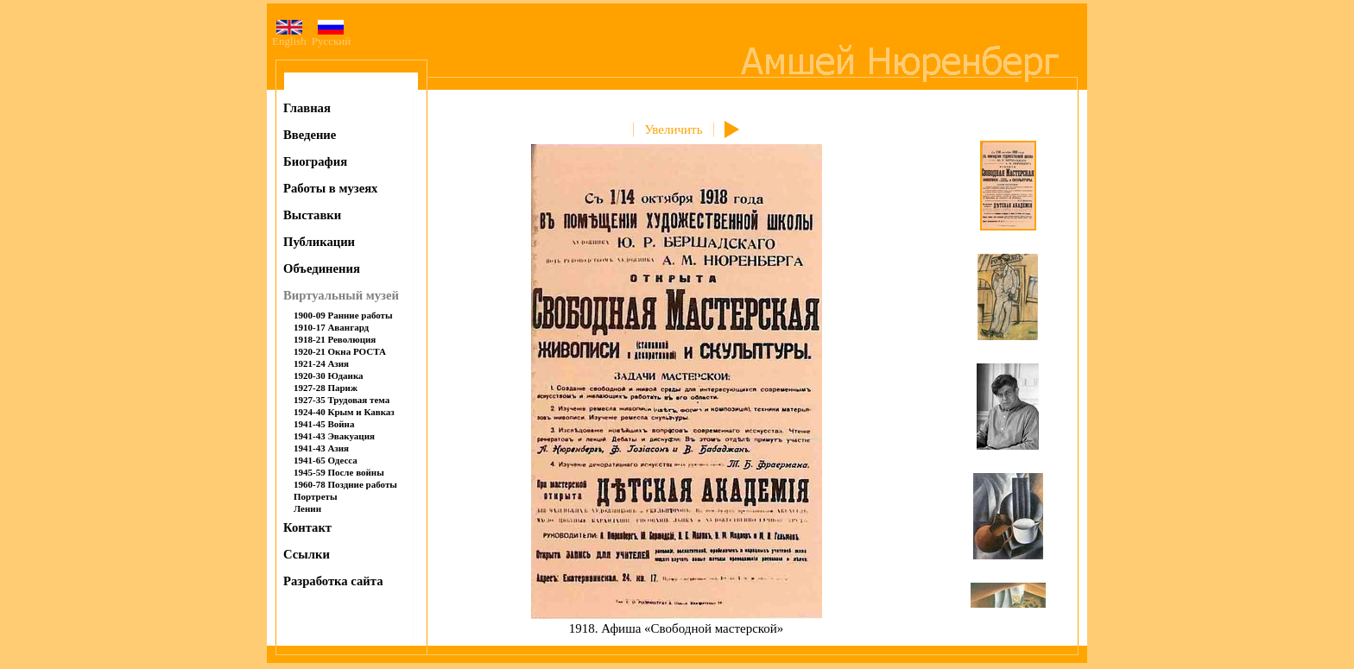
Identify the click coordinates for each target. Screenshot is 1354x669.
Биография (315, 161)
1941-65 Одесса (325, 460)
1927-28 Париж (325, 387)
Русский (331, 35)
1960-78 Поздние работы (345, 484)
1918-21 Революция (335, 339)
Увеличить (673, 129)
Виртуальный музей (341, 295)
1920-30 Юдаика (329, 375)
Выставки (312, 215)
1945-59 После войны (339, 472)
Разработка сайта (333, 581)
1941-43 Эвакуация (334, 436)
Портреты (316, 496)
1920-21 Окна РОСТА (340, 351)
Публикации (319, 242)
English (289, 35)
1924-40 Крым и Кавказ (344, 412)
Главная (307, 108)
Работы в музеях (330, 188)
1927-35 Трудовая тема (341, 399)
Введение (309, 135)
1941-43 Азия (321, 448)
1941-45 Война (324, 424)
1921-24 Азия (321, 363)
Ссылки (306, 554)
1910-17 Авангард (331, 327)
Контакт (307, 527)
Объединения (321, 268)
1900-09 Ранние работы (343, 315)
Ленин (307, 508)
